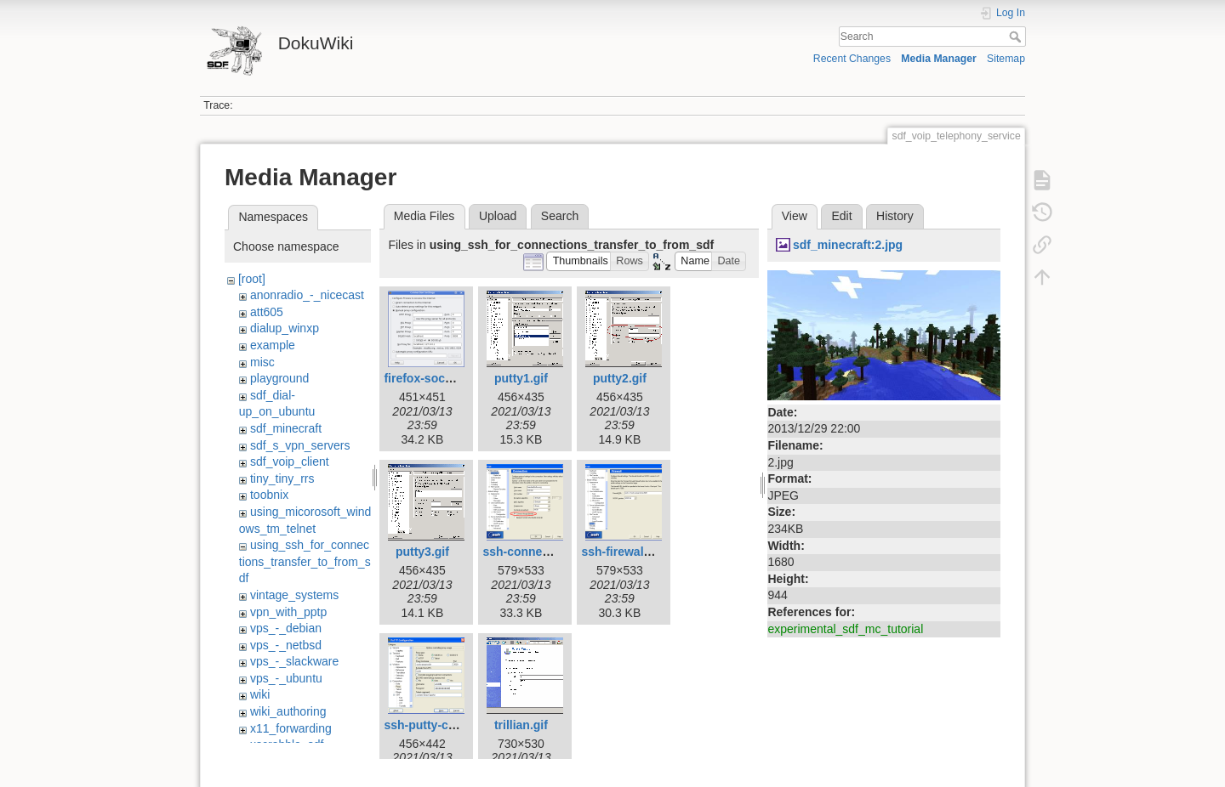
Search (1017, 36)
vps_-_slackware (294, 661)
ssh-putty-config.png (443, 725)
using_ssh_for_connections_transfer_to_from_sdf (305, 561)
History (895, 216)
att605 (266, 312)
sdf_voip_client (289, 461)
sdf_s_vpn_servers (300, 445)
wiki (260, 694)
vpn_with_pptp (288, 612)
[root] (251, 279)
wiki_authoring (288, 711)
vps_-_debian (286, 628)
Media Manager (939, 59)
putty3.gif (422, 551)
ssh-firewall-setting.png (648, 551)
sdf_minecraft (286, 428)
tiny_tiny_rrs (282, 478)
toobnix (269, 494)
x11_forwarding (291, 728)
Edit (841, 216)
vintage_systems (294, 595)
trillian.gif (521, 725)
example (272, 345)
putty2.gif (620, 378)
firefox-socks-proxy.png (451, 378)
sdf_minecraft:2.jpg (848, 245)
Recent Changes (852, 59)
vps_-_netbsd (286, 645)
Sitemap (1006, 59)
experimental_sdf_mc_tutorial (845, 629)
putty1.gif (521, 378)
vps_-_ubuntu (286, 678)
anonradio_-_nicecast (307, 295)
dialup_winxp (284, 328)
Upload (497, 216)
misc (262, 362)
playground (279, 378)
